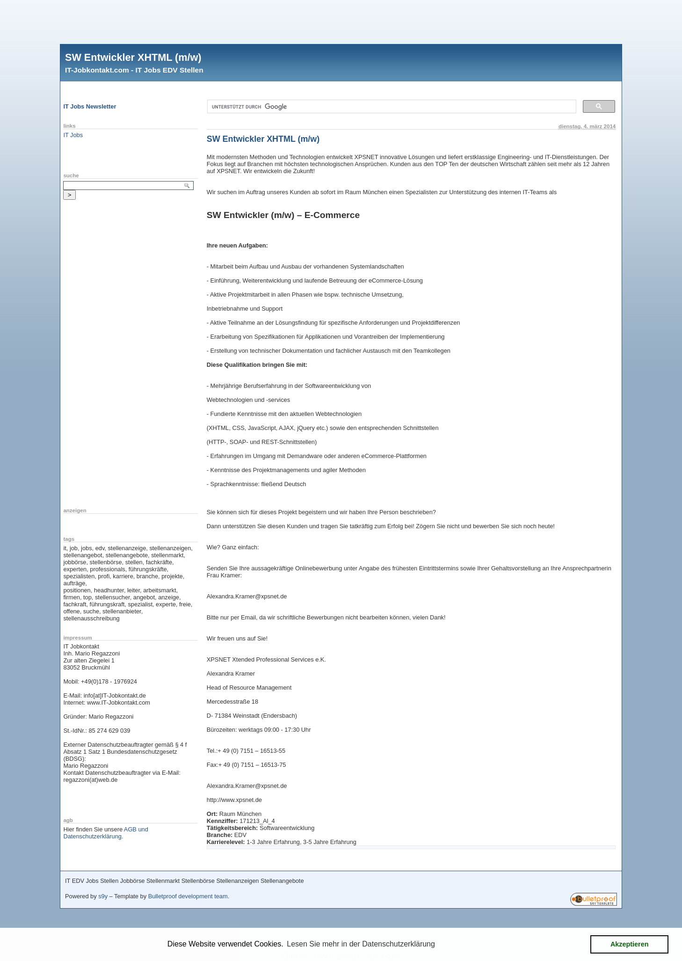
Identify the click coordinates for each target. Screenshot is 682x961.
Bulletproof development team (188, 896)
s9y (103, 896)
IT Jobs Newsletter (89, 106)
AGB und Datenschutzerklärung (105, 833)
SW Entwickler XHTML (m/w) (133, 57)
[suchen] (391, 106)
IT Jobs (73, 134)
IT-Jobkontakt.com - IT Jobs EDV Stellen (134, 70)
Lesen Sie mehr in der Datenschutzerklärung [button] (361, 944)
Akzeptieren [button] (629, 944)
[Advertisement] (341, 21)
